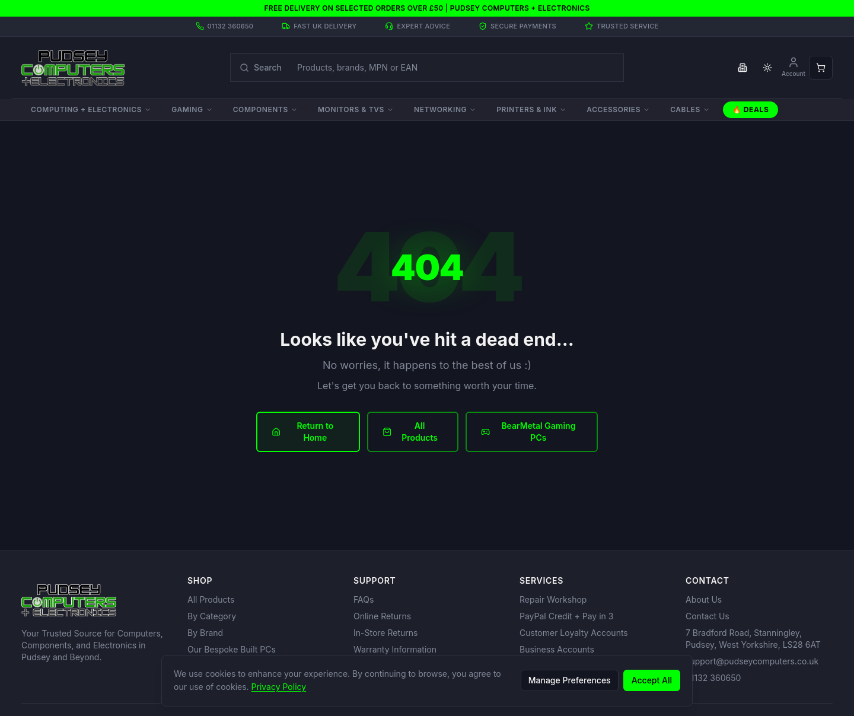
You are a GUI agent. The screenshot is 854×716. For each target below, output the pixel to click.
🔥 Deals (750, 109)
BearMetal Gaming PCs (528, 432)
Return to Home (302, 432)
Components (265, 109)
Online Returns (382, 616)
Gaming (191, 109)
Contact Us (707, 616)
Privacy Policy (279, 687)
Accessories (618, 109)
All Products (410, 432)
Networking (445, 109)
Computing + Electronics (91, 109)
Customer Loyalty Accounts (574, 633)
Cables (690, 109)
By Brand (205, 633)
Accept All (652, 680)
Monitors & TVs (356, 109)
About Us (704, 599)
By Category (211, 616)
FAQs (363, 599)
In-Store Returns (385, 633)
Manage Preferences (569, 680)
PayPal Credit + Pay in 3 (566, 616)
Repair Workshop (553, 599)
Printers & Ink (531, 109)
